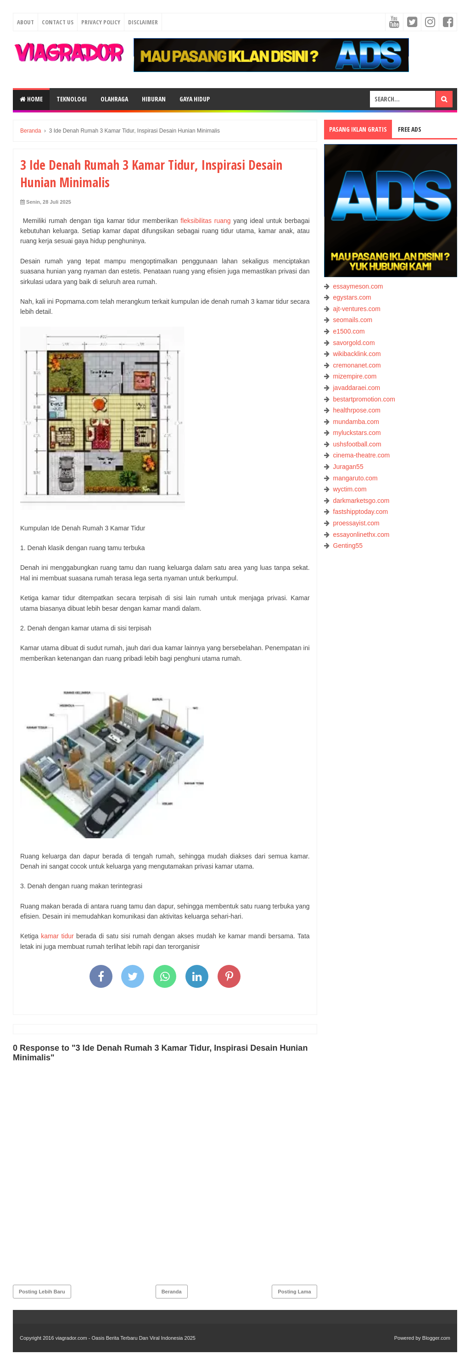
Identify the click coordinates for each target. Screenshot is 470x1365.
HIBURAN (154, 99)
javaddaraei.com (356, 387)
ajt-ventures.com (356, 308)
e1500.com (349, 331)
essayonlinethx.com (361, 534)
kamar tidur (57, 936)
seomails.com (353, 319)
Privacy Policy (100, 22)
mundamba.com (356, 421)
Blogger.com (436, 1338)
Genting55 (348, 545)
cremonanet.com (357, 365)
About (25, 22)
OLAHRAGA (114, 99)
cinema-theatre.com (361, 455)
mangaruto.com (355, 478)
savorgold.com (354, 342)
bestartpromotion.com (364, 399)
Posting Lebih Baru (42, 1291)
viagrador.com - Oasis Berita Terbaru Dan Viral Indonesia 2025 (126, 1338)
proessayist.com (356, 523)
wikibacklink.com (357, 353)
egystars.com (352, 297)
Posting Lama (294, 1291)
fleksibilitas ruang (205, 220)
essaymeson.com (358, 286)
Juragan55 (348, 466)
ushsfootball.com (357, 444)
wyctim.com (350, 489)
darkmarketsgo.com (361, 500)
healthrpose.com (357, 410)
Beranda (172, 1291)
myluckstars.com (357, 432)
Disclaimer (143, 22)
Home (31, 99)
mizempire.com (355, 376)
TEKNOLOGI (71, 99)
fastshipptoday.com (360, 511)
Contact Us (57, 22)
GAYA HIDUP (194, 99)
